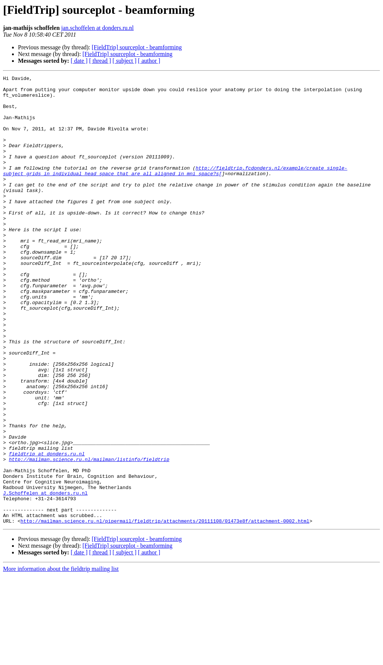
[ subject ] (125, 61)
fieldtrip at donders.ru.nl (47, 529)
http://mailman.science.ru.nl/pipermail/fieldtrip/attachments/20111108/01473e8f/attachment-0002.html (165, 610)
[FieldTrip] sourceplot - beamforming (137, 47)
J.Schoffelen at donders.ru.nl (45, 576)
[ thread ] (100, 61)
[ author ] (149, 61)
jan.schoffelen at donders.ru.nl (97, 28)
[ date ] (79, 61)
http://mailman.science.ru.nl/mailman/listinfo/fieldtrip (89, 536)
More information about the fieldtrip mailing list (61, 658)
